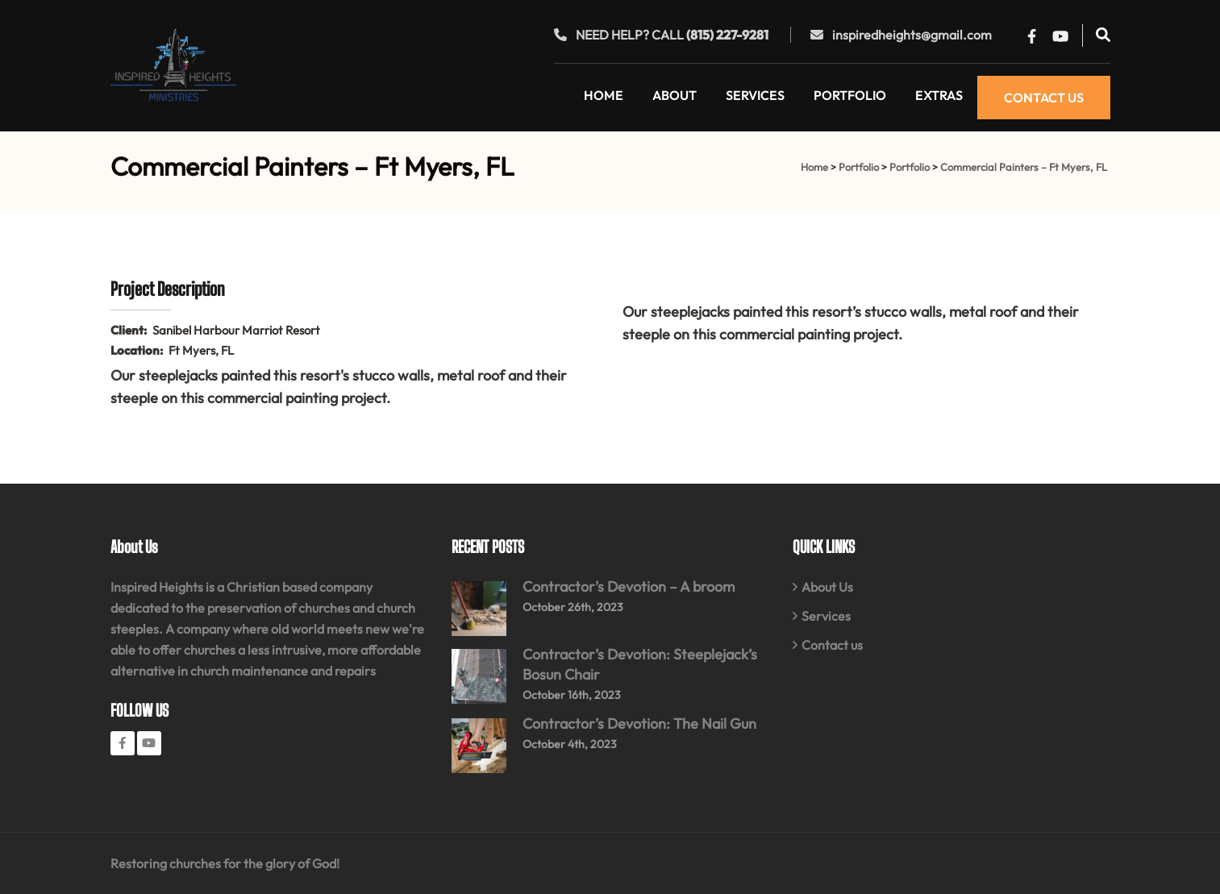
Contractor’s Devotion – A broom (629, 586)
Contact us (832, 645)
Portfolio (850, 95)
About (674, 95)
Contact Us (1044, 97)
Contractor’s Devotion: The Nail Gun (639, 723)
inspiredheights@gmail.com (912, 35)
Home (603, 95)
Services (755, 95)
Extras (939, 95)
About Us (827, 587)
